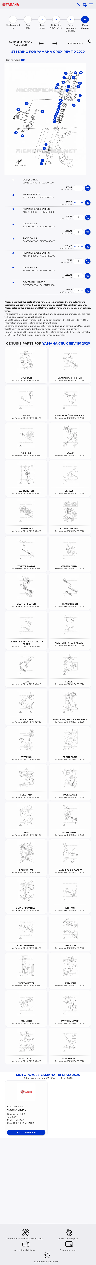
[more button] (82, 188)
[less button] (75, 188)
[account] (79, 4)
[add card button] (87, 188)
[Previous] (41, 43)
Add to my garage (26, 1132)
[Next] (55, 43)
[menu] (91, 4)
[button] (90, 41)
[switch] (23, 60)
